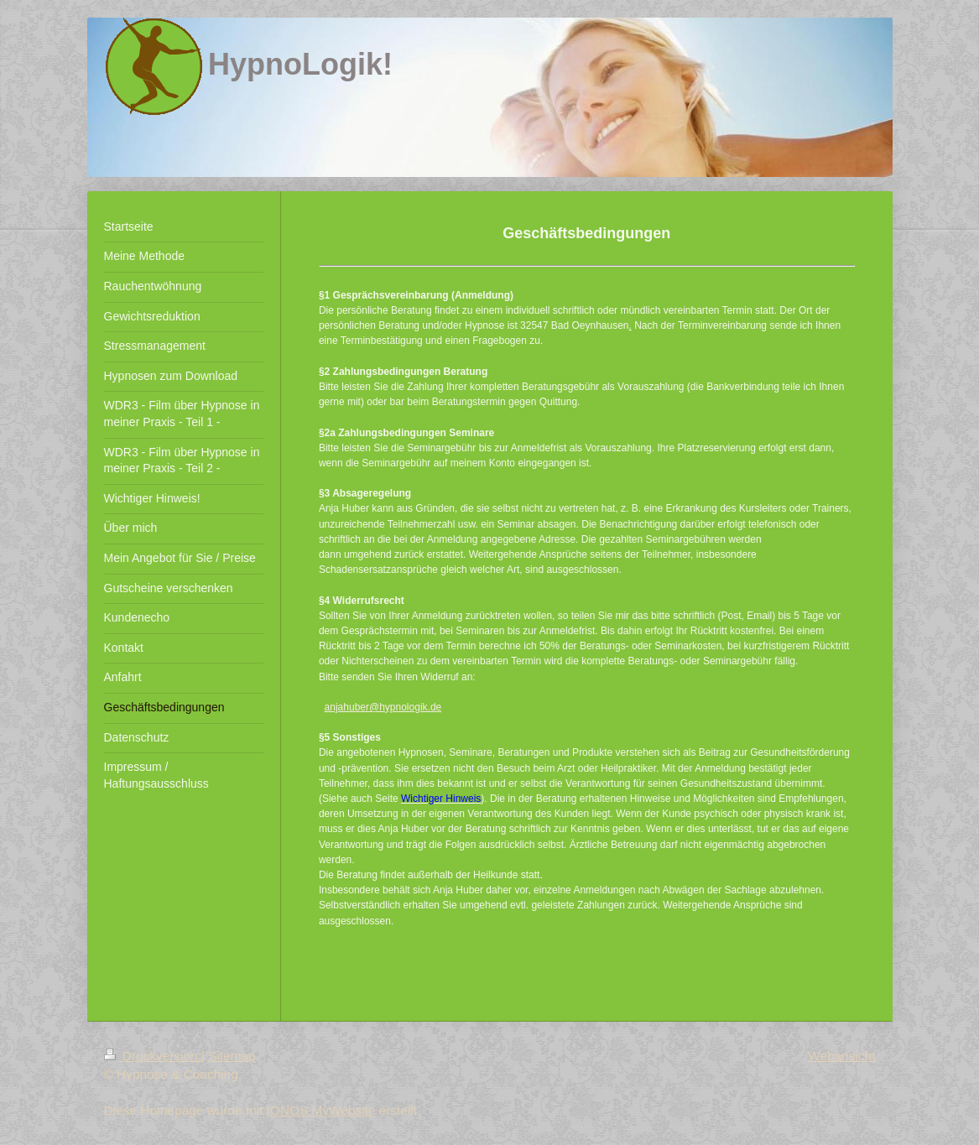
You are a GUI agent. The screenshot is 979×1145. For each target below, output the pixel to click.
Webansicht (841, 1056)
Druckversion (152, 1056)
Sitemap (231, 1056)
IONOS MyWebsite (321, 1110)
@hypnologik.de (405, 707)
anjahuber (347, 707)
